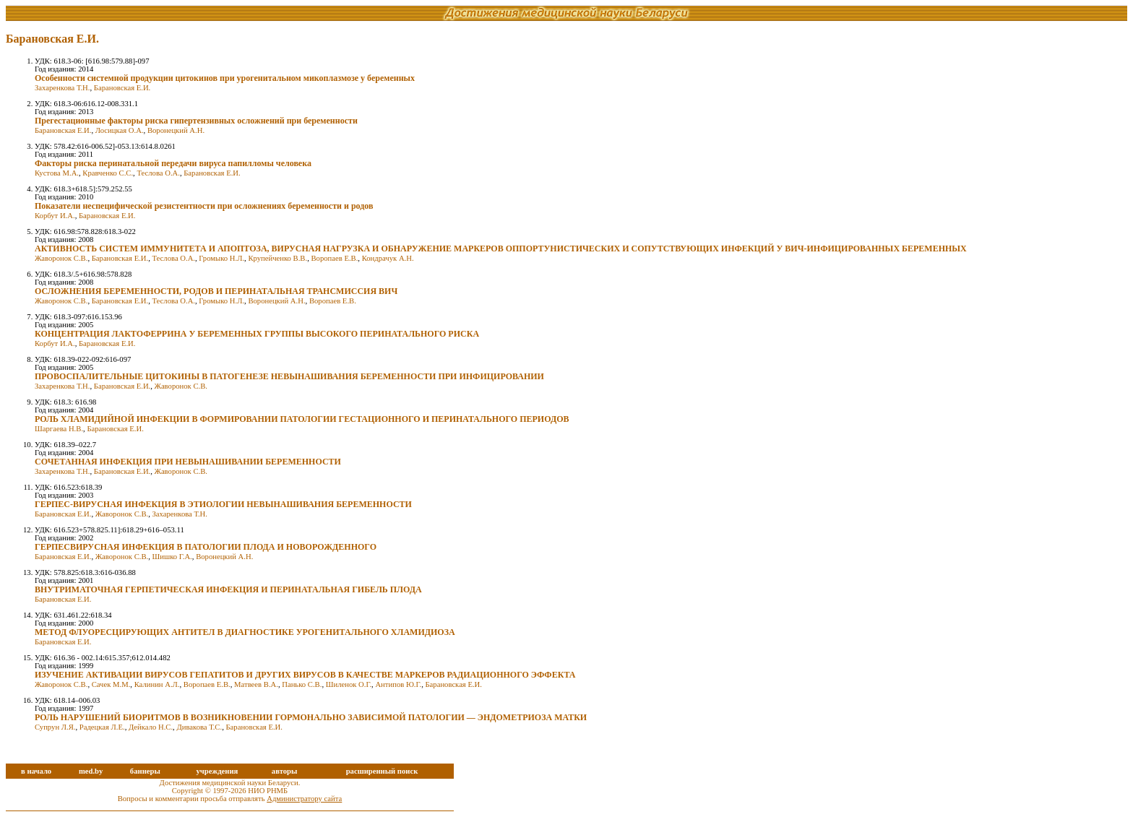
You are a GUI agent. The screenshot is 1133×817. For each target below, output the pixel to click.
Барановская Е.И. (122, 88)
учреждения (217, 771)
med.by (91, 771)
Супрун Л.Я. (55, 727)
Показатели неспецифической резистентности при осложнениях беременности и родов (204, 206)
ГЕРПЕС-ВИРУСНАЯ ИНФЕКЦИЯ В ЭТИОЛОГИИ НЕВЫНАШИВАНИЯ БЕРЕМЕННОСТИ (223, 504)
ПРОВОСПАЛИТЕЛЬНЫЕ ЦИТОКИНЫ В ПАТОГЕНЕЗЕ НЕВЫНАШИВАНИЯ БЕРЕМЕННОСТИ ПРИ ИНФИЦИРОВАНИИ (289, 376)
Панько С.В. (302, 684)
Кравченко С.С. (107, 173)
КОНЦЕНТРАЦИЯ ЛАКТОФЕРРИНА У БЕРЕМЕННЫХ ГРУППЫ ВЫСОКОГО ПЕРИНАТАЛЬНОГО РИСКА (257, 334)
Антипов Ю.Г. (398, 684)
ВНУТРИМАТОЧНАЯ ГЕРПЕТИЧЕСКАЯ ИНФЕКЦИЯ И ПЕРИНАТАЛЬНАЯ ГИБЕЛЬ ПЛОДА (228, 589)
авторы (285, 771)
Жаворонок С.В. (61, 258)
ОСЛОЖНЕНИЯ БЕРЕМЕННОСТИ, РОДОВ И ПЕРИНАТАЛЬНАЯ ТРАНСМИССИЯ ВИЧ (216, 291)
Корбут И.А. (55, 216)
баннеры (145, 771)
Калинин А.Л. (157, 684)
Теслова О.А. (158, 173)
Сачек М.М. (111, 684)
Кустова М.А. (57, 173)
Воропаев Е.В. (334, 258)
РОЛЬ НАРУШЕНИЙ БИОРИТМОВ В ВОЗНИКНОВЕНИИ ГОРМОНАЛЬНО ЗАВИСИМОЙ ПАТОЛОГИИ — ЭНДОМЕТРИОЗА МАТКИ (311, 717)
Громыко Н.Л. (221, 258)
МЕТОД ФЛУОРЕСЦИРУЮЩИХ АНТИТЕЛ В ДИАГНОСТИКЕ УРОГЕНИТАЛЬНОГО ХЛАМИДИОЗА (245, 632)
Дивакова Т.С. (199, 727)
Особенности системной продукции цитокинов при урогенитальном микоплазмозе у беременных (225, 78)
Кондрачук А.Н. (388, 258)
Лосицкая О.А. (119, 130)
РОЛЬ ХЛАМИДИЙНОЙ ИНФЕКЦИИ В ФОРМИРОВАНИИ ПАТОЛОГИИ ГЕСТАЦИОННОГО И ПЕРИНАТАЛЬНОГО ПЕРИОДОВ (302, 419)
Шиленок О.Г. (348, 684)
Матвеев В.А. (256, 684)
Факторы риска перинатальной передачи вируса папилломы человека (173, 163)
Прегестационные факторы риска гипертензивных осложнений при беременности (196, 121)
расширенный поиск (382, 771)
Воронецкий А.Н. (175, 130)
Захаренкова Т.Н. (62, 88)
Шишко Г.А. (172, 557)
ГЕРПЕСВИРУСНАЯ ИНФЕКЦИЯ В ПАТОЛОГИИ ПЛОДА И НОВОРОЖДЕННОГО (205, 547)
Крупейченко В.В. (277, 258)
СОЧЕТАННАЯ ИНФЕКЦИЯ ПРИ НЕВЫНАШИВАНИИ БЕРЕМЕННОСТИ (188, 462)
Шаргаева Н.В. (59, 429)
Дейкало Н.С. (151, 727)
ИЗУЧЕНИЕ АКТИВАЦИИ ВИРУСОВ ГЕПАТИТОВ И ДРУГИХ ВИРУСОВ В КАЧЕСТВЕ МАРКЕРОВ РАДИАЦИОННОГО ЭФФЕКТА (305, 675)
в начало (36, 771)
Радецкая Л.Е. (102, 727)
